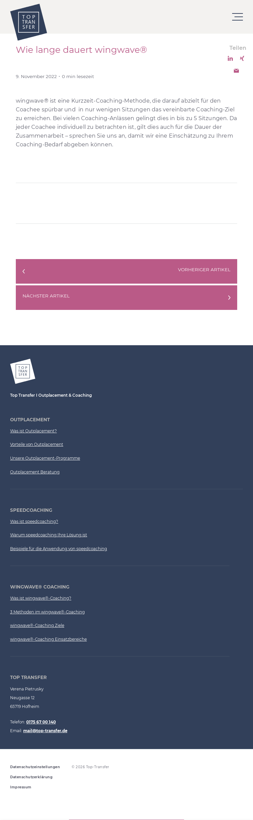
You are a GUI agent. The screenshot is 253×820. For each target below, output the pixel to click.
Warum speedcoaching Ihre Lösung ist (48, 535)
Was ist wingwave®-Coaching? (40, 598)
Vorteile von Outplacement (36, 444)
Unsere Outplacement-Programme (45, 458)
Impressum (21, 787)
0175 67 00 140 (41, 722)
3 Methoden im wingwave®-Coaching (47, 612)
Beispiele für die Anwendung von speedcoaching (58, 548)
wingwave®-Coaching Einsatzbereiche (48, 639)
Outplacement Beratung (35, 472)
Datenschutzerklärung (31, 777)
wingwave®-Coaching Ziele (37, 625)
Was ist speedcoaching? (34, 521)
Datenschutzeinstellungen (35, 767)
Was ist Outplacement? (33, 431)
